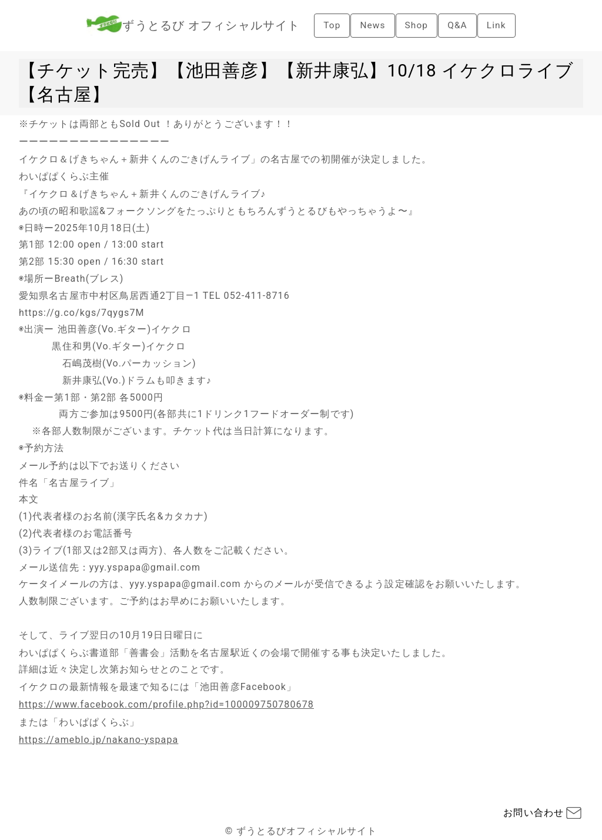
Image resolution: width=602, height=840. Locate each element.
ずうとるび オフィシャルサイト (209, 25)
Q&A (458, 25)
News (372, 25)
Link (498, 25)
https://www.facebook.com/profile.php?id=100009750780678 (166, 704)
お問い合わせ (533, 812)
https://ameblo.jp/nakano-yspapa (98, 739)
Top (330, 25)
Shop (416, 25)
